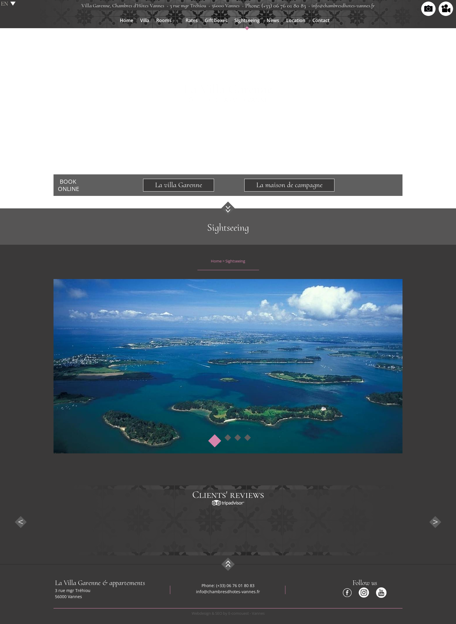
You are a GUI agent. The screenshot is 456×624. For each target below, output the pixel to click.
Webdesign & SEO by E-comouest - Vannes (228, 613)
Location (295, 20)
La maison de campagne (289, 184)
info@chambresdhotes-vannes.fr (343, 5)
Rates (192, 20)
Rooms (164, 20)
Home (126, 20)
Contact (320, 20)
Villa (144, 20)
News (273, 20)
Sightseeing (247, 20)
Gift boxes (216, 20)
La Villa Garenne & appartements (100, 583)
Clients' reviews (228, 495)
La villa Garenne (178, 184)
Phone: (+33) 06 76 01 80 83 (275, 5)
